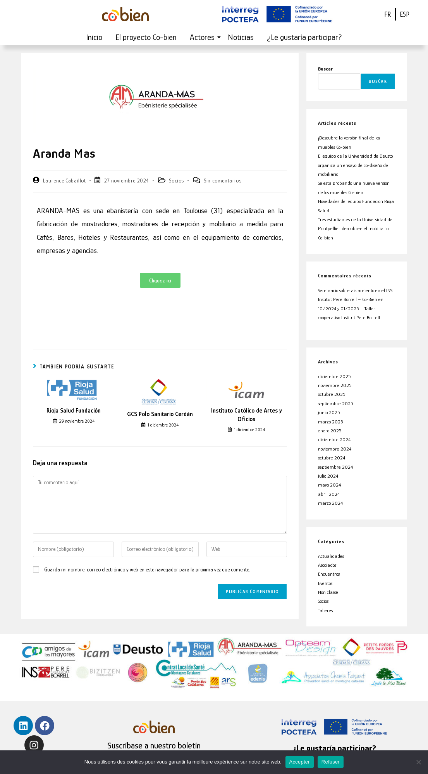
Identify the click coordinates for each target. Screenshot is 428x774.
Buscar (325, 69)
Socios (176, 180)
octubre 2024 (331, 458)
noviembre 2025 (335, 385)
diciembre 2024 (334, 439)
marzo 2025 (330, 422)
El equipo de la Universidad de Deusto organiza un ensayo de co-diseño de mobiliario (355, 165)
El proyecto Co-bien (146, 37)
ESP (404, 14)
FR (387, 14)
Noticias (241, 37)
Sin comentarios (222, 180)
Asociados (327, 565)
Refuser (330, 762)
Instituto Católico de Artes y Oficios (246, 415)
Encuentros (329, 574)
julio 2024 (328, 476)
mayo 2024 (329, 485)
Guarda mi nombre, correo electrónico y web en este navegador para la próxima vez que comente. (147, 569)
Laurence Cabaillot (64, 180)
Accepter (299, 762)
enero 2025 (330, 430)
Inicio (94, 37)
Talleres (325, 610)
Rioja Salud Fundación (73, 410)
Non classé (328, 592)
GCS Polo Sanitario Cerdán (160, 414)
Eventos (325, 583)
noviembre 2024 (334, 449)
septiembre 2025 (335, 403)
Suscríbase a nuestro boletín (154, 745)
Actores (203, 37)
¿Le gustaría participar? (304, 37)
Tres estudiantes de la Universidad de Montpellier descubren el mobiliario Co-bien (355, 229)
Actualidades (331, 556)
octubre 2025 (331, 394)
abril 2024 (329, 494)
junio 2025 (329, 412)
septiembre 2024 (335, 467)
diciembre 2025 (334, 376)
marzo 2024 (330, 503)
